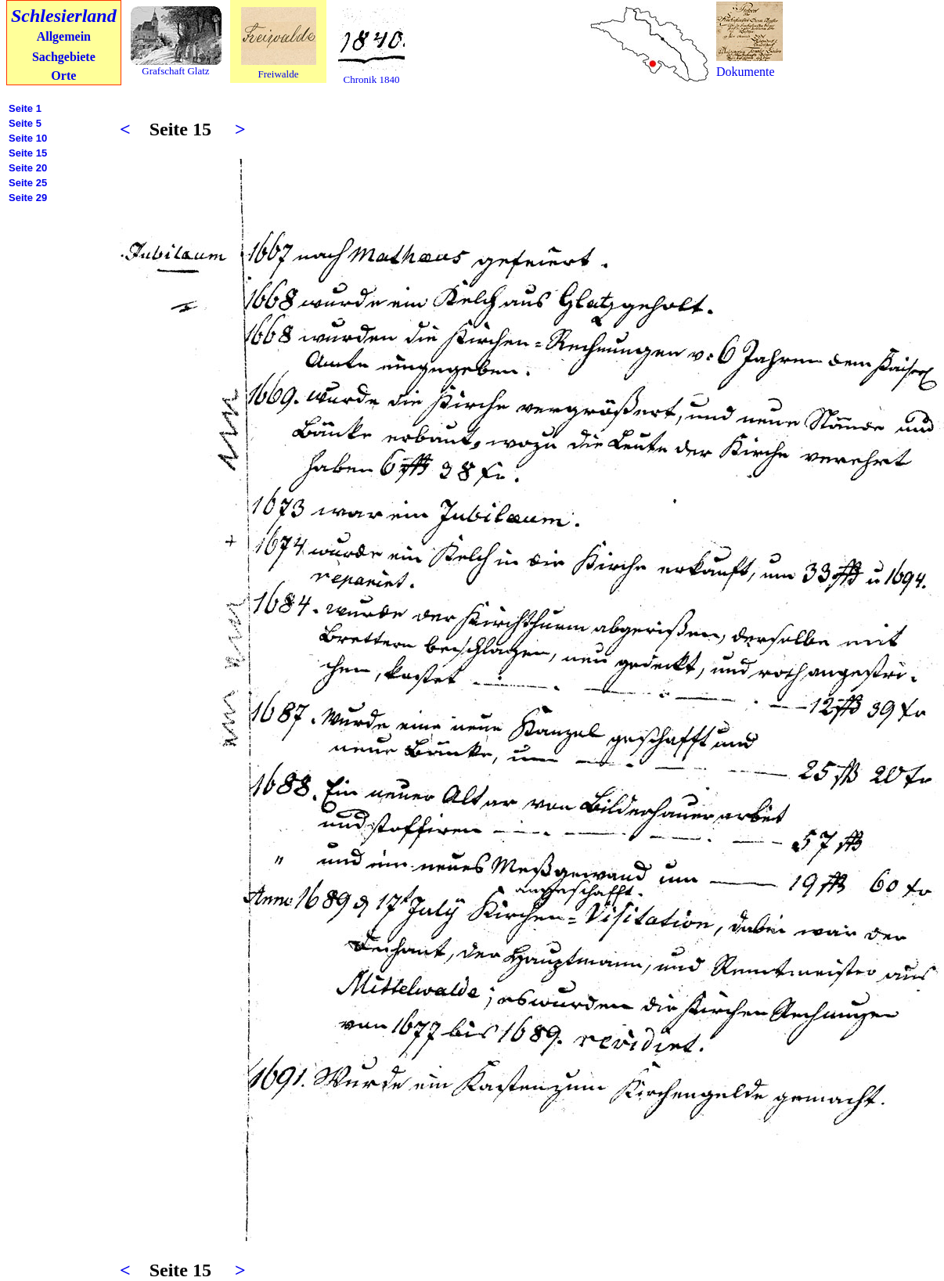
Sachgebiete (63, 56)
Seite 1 (25, 108)
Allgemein (64, 36)
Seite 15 (28, 153)
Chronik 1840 (372, 79)
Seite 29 (28, 197)
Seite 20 (28, 168)
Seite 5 (25, 123)
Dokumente (745, 71)
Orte (63, 75)
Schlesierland (64, 15)
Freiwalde (278, 74)
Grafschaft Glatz (175, 71)
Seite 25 (28, 183)
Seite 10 (28, 138)
